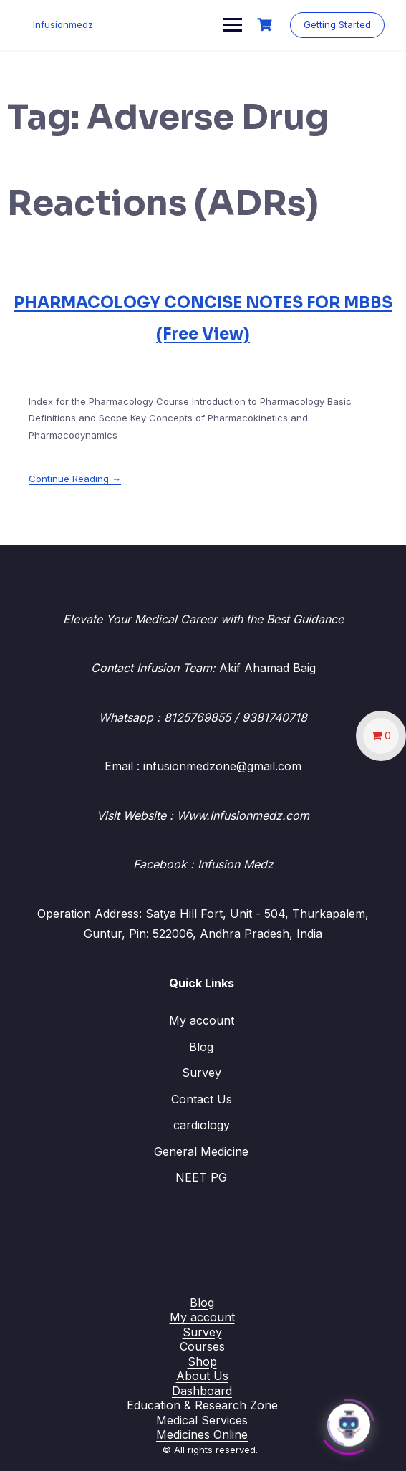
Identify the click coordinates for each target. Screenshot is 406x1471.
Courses (202, 1346)
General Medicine (201, 1151)
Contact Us (201, 1099)
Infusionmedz (63, 24)
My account (201, 1020)
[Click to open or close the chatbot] (348, 1420)
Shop (202, 1361)
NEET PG (201, 1177)
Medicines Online (202, 1434)
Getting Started (337, 24)
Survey (201, 1072)
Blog (201, 1047)
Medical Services (202, 1420)
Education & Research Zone (202, 1405)
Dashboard (202, 1391)
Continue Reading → (75, 478)
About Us (202, 1376)
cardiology (201, 1125)
